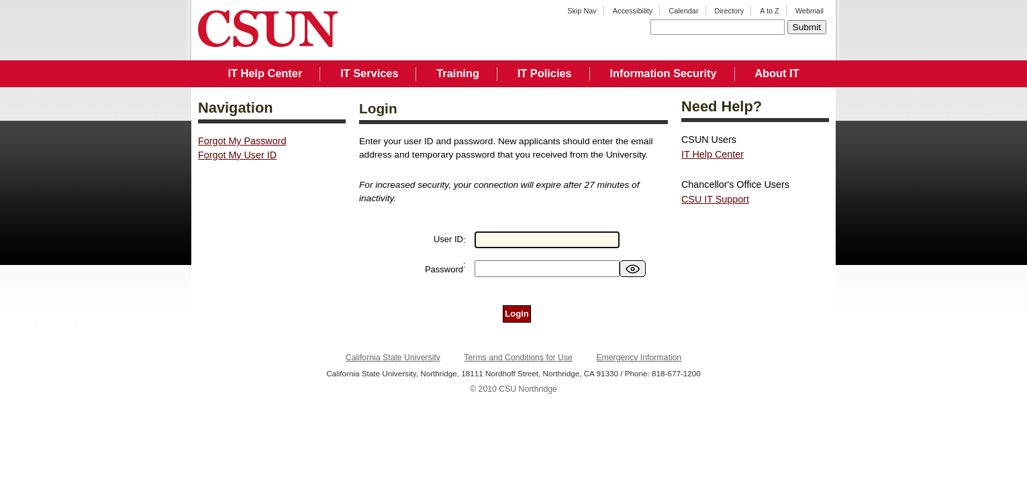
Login (516, 314)
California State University (393, 357)
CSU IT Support (715, 199)
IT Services (369, 73)
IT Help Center (265, 73)
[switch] (633, 268)
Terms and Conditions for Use (518, 357)
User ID (448, 239)
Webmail (809, 11)
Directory (729, 11)
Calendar (683, 11)
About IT (776, 73)
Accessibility (632, 11)
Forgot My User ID (237, 155)
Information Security (662, 73)
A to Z (769, 11)
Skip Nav (582, 11)
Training (457, 73)
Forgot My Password (242, 141)
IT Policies (545, 73)
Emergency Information (638, 357)
